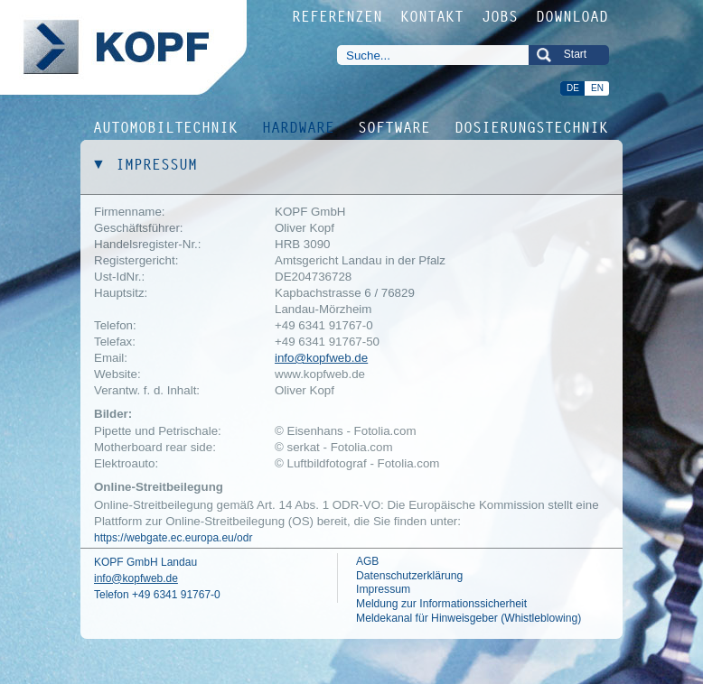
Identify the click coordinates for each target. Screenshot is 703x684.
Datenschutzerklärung (409, 575)
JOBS (501, 16)
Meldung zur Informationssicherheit (441, 603)
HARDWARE (299, 126)
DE (573, 88)
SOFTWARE (395, 126)
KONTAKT (432, 16)
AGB (367, 561)
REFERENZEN (338, 16)
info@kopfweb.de (321, 358)
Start (575, 54)
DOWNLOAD (573, 16)
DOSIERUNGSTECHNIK (532, 126)
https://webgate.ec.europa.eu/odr (173, 537)
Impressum (383, 589)
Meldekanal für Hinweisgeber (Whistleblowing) (468, 618)
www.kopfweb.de (320, 374)
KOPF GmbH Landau (145, 562)
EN (597, 88)
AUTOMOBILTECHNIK (166, 126)
